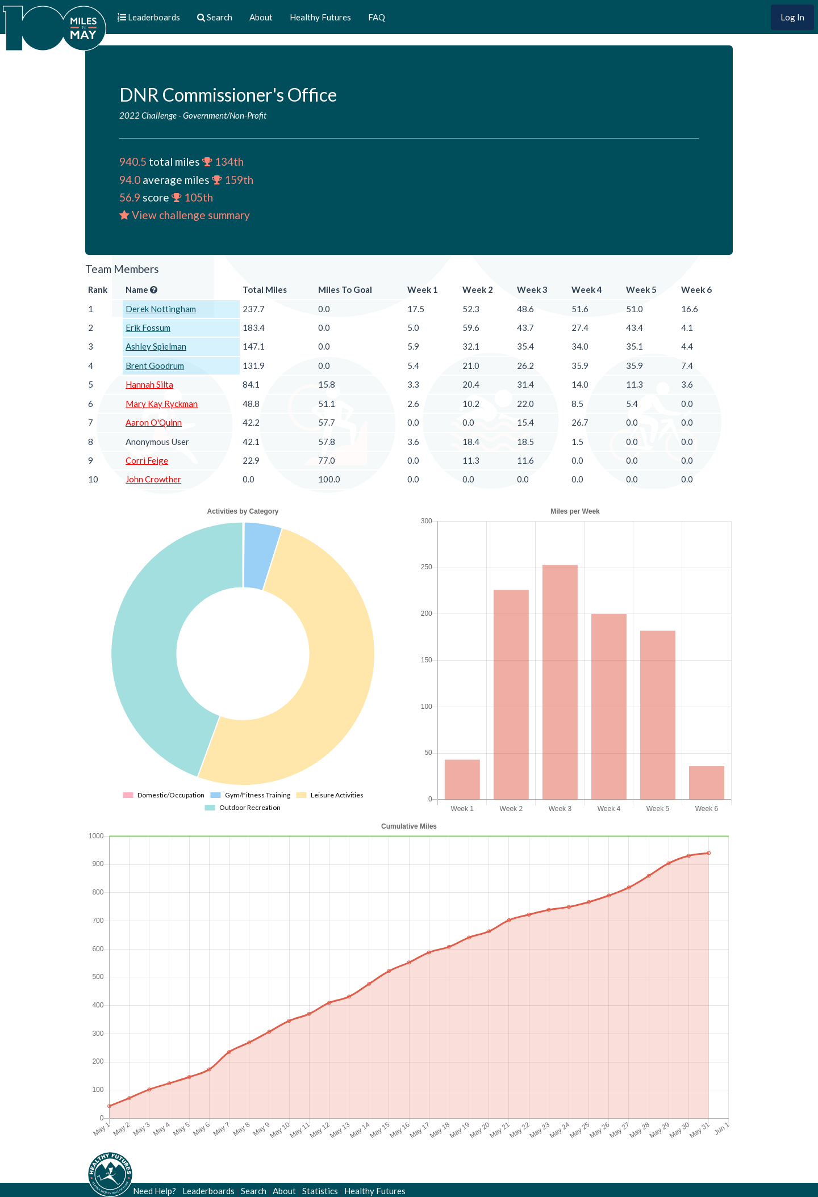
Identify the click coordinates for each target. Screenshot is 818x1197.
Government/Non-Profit (224, 115)
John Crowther (153, 479)
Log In (792, 17)
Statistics (320, 1191)
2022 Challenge (148, 115)
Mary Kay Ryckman (162, 403)
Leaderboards (208, 1191)
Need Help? (154, 1191)
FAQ (376, 17)
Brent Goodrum (155, 365)
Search (253, 1191)
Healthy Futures (320, 17)
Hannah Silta (149, 384)
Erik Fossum (148, 327)
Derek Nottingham (161, 309)
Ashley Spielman (156, 346)
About (261, 17)
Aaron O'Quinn (154, 422)
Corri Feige (147, 460)
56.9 (129, 197)
